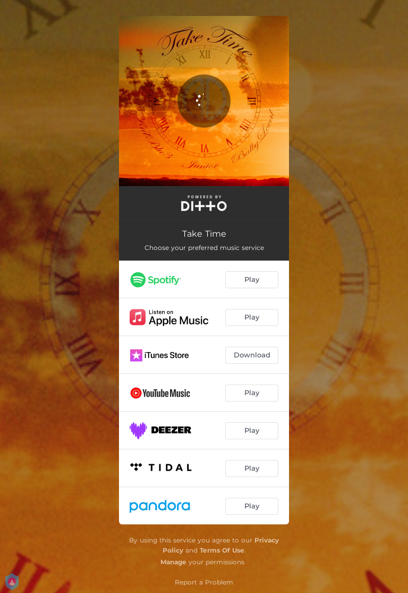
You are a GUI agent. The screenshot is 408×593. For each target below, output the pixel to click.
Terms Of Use (222, 550)
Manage (173, 562)
